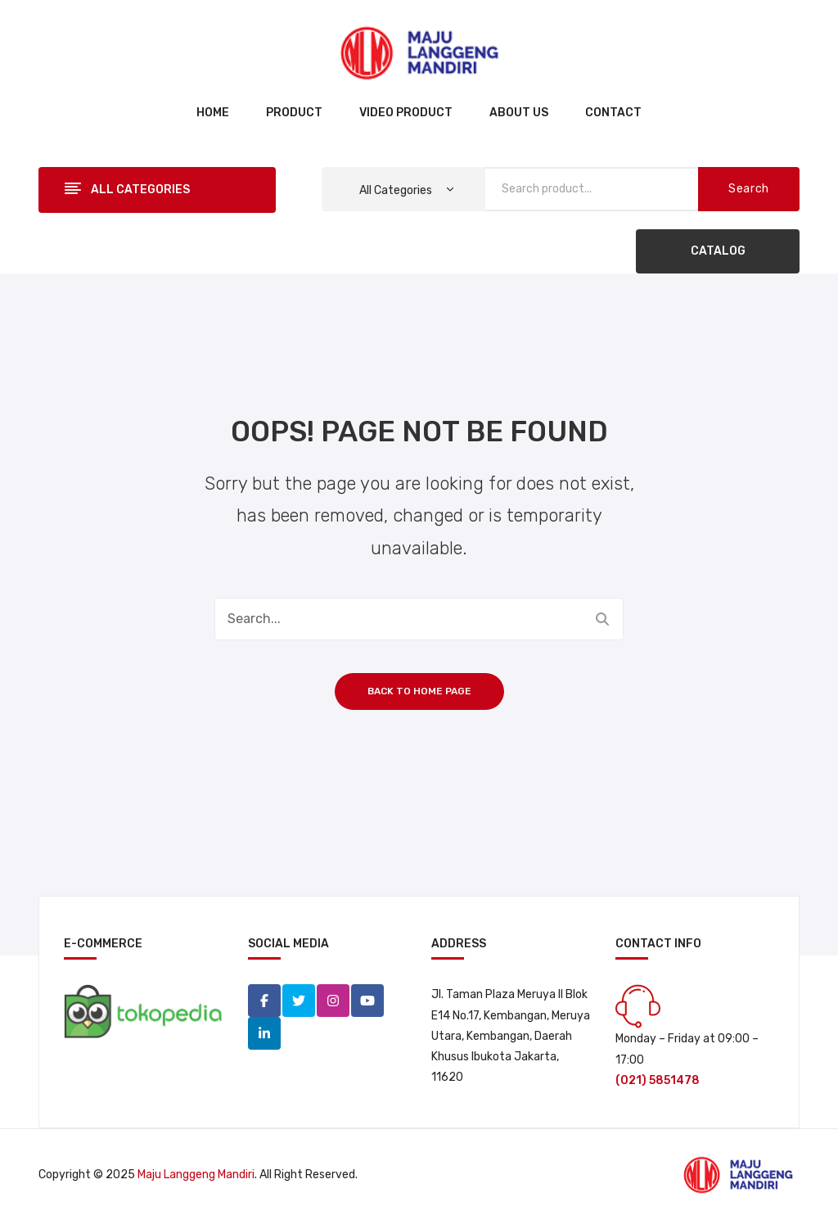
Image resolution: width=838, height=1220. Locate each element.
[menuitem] (212, 114)
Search (748, 189)
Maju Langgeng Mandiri (196, 1175)
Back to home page (419, 691)
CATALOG (718, 251)
